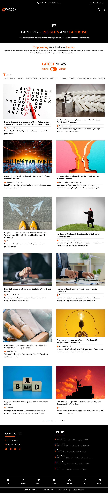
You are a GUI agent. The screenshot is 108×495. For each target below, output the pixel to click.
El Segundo (60, 451)
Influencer (12, 79)
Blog (54, 485)
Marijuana (63, 79)
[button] (105, 10)
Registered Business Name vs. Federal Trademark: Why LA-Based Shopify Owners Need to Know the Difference (25, 236)
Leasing (45, 79)
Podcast (69, 485)
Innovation (20, 79)
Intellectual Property (31, 79)
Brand (8, 352)
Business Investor (69, 183)
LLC (57, 79)
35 (60, 422)
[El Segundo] (55, 452)
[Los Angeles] (55, 440)
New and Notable (91, 79)
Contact (100, 485)
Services (38, 485)
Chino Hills (60, 463)
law (40, 79)
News (100, 79)
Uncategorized (18, 129)
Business (61, 127)
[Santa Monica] (55, 458)
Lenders (52, 79)
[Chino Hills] (55, 463)
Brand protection (11, 183)
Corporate (9, 296)
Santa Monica (61, 457)
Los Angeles (61, 439)
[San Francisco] (55, 469)
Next (63, 422)
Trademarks (10, 129)
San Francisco (61, 469)
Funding (6, 79)
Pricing (23, 485)
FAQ (85, 485)
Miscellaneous (81, 79)
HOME (8, 485)
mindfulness (71, 79)
